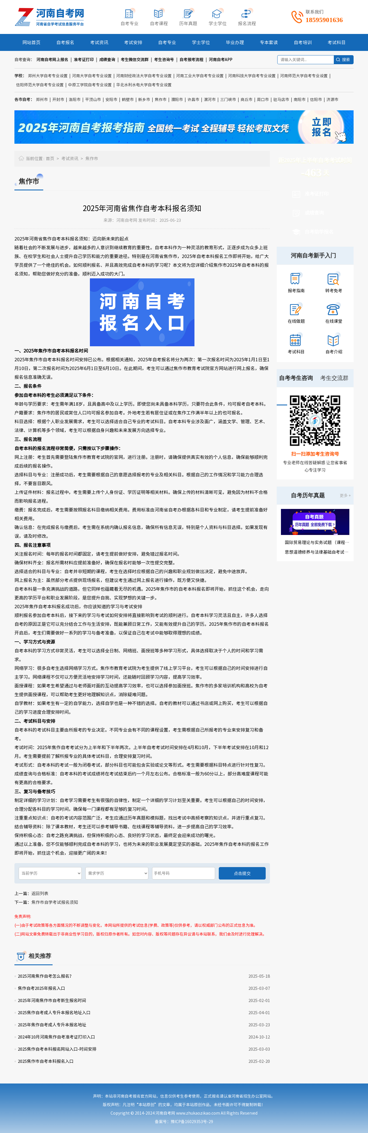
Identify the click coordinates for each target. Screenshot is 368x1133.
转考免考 (333, 291)
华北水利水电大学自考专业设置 (144, 85)
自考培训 (303, 42)
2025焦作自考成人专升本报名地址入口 (54, 1013)
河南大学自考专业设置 (92, 76)
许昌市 (193, 100)
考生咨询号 (164, 60)
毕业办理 (235, 42)
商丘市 (246, 100)
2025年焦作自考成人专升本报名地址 (52, 1025)
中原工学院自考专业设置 (90, 85)
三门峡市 (228, 100)
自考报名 (65, 42)
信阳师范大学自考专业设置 (40, 85)
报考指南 (296, 291)
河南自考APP (220, 60)
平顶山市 (93, 100)
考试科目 (337, 42)
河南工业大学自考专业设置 (200, 76)
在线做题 (296, 321)
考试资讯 (99, 42)
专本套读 (269, 42)
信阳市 (316, 100)
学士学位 (201, 42)
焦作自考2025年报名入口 (41, 988)
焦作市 (160, 100)
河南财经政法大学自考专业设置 (144, 76)
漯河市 (210, 100)
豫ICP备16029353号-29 (192, 1122)
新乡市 (144, 100)
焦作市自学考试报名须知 (54, 902)
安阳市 (111, 100)
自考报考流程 (191, 60)
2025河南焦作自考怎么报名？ (45, 976)
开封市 (58, 100)
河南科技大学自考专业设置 (252, 76)
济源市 (332, 100)
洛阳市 (75, 100)
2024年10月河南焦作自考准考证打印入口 (56, 1037)
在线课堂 (333, 321)
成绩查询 (107, 60)
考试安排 (133, 42)
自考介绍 (333, 352)
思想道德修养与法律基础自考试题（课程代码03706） (317, 552)
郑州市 (42, 100)
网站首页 (31, 42)
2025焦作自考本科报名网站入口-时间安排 (57, 1049)
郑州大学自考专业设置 (48, 76)
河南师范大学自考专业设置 (304, 76)
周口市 (263, 100)
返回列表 (39, 893)
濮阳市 (177, 100)
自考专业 (167, 42)
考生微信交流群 (134, 60)
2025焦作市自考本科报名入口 (45, 1061)
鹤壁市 (128, 100)
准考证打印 (84, 60)
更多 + (345, 496)
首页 (50, 158)
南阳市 (300, 100)
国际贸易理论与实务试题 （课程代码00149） (317, 542)
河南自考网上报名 (52, 60)
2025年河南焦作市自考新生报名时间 (52, 1000)
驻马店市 (281, 100)
